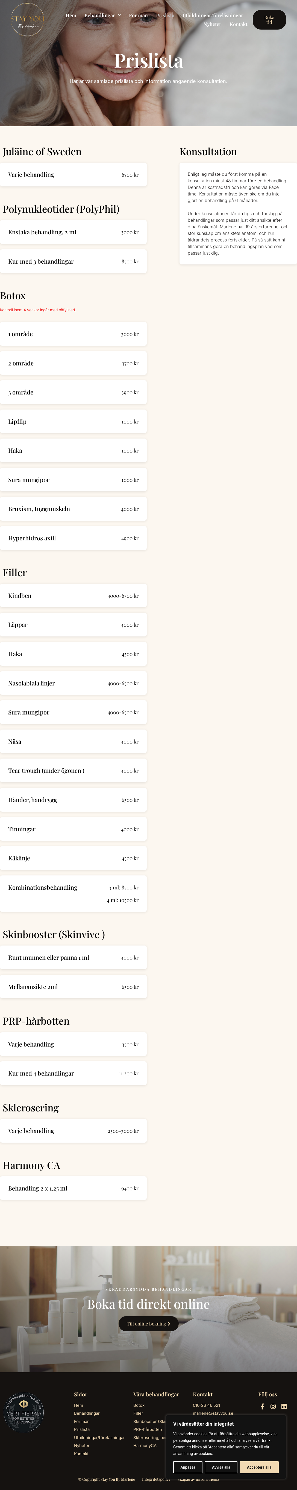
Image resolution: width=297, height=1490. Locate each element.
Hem (71, 15)
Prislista (165, 15)
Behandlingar (102, 15)
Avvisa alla (221, 1467)
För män (138, 15)
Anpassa (188, 1467)
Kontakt (238, 24)
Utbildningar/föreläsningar (213, 15)
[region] (226, 1447)
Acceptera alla (259, 1467)
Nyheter (212, 24)
